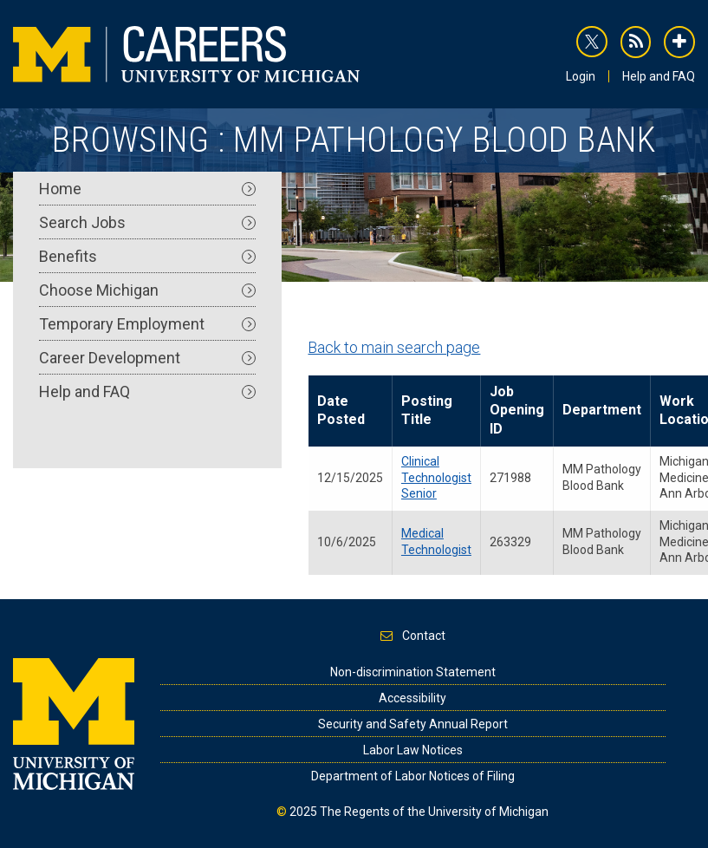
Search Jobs (147, 222)
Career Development (147, 358)
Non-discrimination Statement (413, 672)
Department (601, 409)
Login (580, 76)
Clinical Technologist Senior (436, 477)
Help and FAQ (658, 76)
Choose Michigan (147, 290)
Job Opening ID (517, 410)
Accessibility (412, 698)
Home (147, 188)
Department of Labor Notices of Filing (413, 776)
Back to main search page (394, 347)
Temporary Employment (147, 324)
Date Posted (341, 410)
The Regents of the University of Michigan (434, 812)
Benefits (147, 256)
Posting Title (426, 410)
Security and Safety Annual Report (413, 724)
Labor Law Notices (413, 750)
